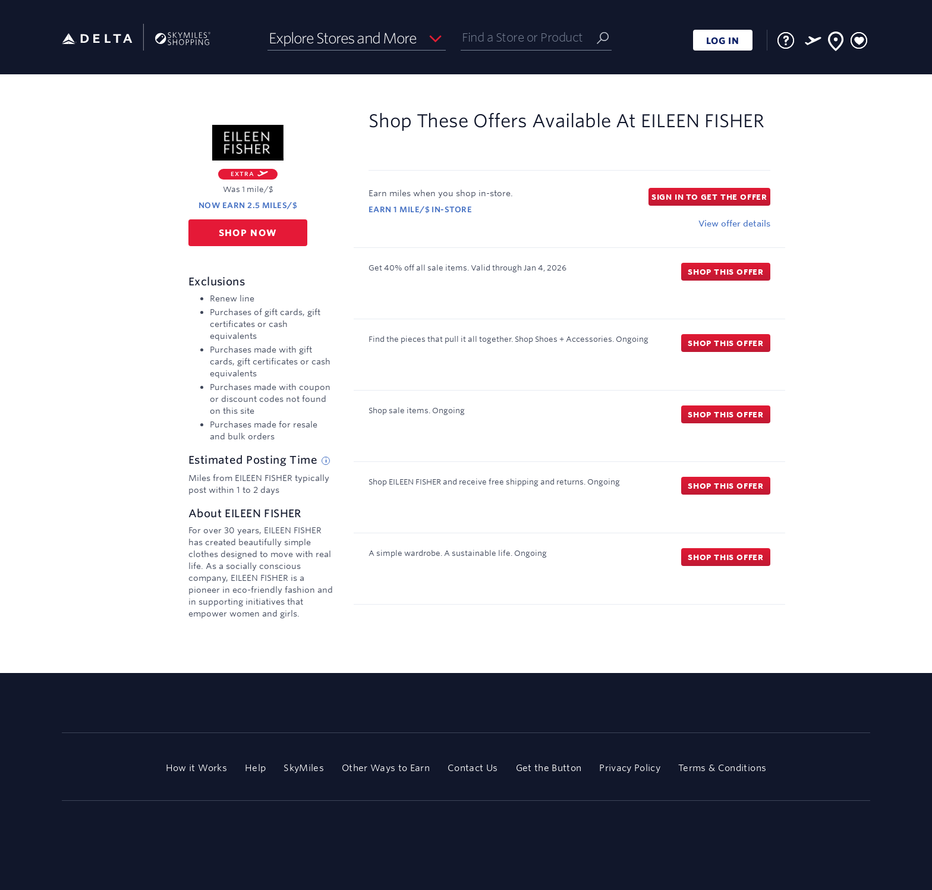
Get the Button (549, 767)
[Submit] (603, 37)
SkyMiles (304, 767)
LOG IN (722, 40)
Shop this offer (726, 271)
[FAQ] (786, 40)
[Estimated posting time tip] (326, 461)
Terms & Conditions (722, 767)
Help (255, 767)
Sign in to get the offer (709, 197)
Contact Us (473, 767)
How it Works (196, 767)
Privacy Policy (629, 767)
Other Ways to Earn (386, 767)
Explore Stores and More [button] (343, 38)
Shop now (248, 232)
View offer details (734, 223)
